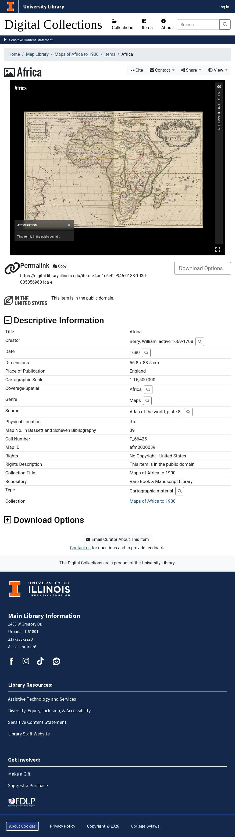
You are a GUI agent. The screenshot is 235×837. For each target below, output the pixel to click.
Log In (224, 7)
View (216, 70)
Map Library (37, 54)
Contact (160, 70)
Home (14, 54)
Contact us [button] (80, 547)
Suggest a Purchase (28, 785)
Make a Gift (19, 774)
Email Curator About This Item (117, 539)
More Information (219, 94)
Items (147, 24)
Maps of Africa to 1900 (76, 54)
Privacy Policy (62, 826)
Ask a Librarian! (22, 647)
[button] (219, 87)
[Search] (198, 24)
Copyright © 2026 (103, 826)
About (167, 24)
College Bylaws (145, 826)
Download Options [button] (44, 520)
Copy (59, 266)
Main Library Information (44, 616)
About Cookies (22, 826)
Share (189, 70)
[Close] (69, 225)
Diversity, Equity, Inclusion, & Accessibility (49, 710)
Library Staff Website (29, 734)
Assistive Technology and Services (42, 699)
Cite (137, 70)
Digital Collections (53, 24)
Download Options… (202, 268)
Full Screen (218, 249)
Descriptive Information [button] (54, 320)
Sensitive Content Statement (31, 40)
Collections (122, 24)
